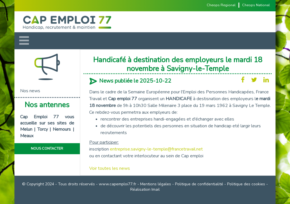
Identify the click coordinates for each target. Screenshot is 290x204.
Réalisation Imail (145, 189)
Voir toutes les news (109, 168)
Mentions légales (155, 184)
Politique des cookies (246, 184)
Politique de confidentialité (199, 184)
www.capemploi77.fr (117, 184)
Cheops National (256, 5)
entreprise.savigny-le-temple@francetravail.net (156, 149)
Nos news (30, 91)
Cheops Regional (221, 5)
